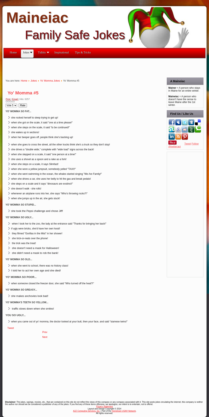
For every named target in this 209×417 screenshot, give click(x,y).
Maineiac (37, 17)
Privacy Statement (104, 406)
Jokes (34, 80)
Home (24, 80)
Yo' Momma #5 (23, 92)
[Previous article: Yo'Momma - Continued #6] (44, 332)
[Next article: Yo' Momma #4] (44, 337)
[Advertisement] (77, 67)
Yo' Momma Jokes (50, 80)
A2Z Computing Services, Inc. (86, 411)
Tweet (10, 328)
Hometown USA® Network (124, 411)
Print (8, 99)
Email (15, 99)
